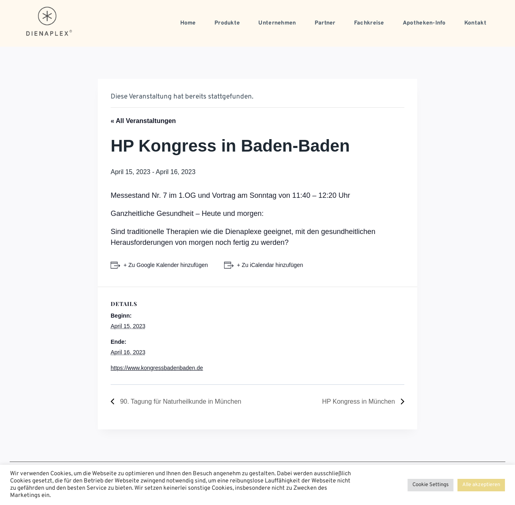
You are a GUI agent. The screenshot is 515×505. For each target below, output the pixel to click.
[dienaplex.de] (49, 21)
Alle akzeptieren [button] (481, 485)
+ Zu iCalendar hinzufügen (270, 265)
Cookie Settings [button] (430, 485)
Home (188, 23)
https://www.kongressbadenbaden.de (157, 368)
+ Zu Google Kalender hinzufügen (166, 265)
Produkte (227, 23)
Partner (325, 23)
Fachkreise (369, 23)
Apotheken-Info (424, 23)
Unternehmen (277, 23)
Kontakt (475, 23)
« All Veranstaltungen (143, 120)
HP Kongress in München (359, 401)
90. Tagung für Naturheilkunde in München (179, 401)
